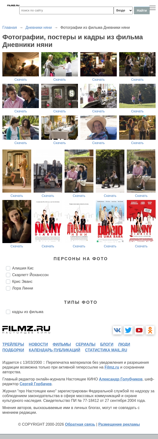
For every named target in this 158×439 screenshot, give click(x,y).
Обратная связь (80, 424)
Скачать (20, 79)
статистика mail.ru (106, 350)
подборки (13, 350)
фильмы (62, 344)
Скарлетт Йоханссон (30, 275)
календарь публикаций (54, 350)
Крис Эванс (22, 281)
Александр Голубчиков (121, 379)
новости (38, 344)
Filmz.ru (112, 367)
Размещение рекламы (119, 424)
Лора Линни (22, 288)
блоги (106, 344)
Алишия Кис (23, 268)
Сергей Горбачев (35, 384)
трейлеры (13, 344)
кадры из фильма (27, 312)
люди (124, 344)
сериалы (85, 344)
